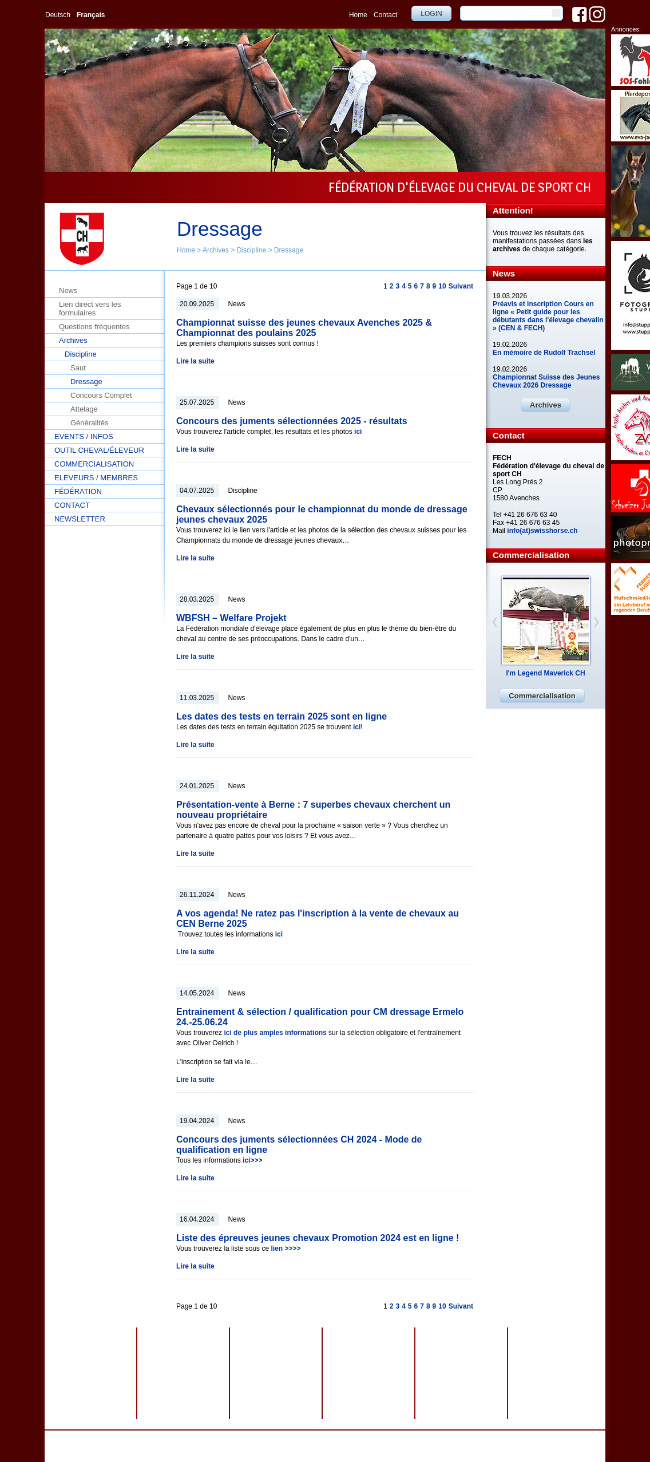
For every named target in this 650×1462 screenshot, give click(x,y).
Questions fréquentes (94, 326)
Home (358, 15)
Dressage (288, 250)
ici (358, 432)
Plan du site (354, 1438)
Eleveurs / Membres (96, 477)
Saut (78, 367)
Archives (216, 250)
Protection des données (256, 1438)
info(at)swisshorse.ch (542, 531)
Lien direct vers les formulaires (90, 308)
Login (431, 14)
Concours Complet (101, 395)
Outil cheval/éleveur (99, 450)
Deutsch (57, 15)
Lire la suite (195, 361)
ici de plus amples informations (275, 1033)
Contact (385, 15)
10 (442, 286)
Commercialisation (94, 464)
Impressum (313, 1438)
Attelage (84, 409)
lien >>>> (285, 1248)
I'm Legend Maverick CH (545, 673)
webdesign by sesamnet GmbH (423, 1438)
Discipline (251, 250)
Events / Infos (83, 436)
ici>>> (252, 1160)
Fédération (78, 491)
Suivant (461, 286)
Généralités (89, 422)
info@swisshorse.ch (471, 1446)
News (68, 290)
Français (91, 15)
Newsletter (79, 519)
